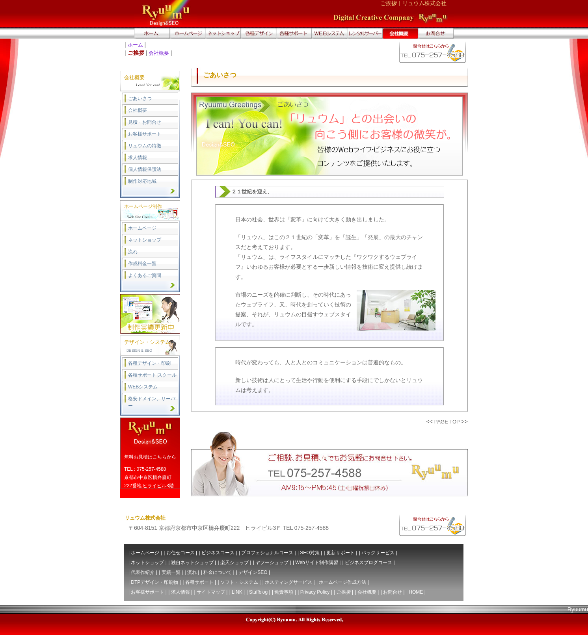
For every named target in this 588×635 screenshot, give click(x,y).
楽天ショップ (234, 562)
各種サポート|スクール (152, 375)
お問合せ (392, 592)
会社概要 (159, 53)
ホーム (135, 45)
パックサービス (377, 552)
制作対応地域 (142, 181)
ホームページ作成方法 (342, 582)
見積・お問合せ (144, 122)
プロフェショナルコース (267, 552)
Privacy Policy (315, 592)
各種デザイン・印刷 (149, 363)
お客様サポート (144, 134)
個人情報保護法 (144, 169)
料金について (217, 572)
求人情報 (137, 157)
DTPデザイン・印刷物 (154, 582)
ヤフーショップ (271, 562)
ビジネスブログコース (368, 562)
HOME (416, 592)
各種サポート (199, 582)
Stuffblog (258, 592)
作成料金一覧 (142, 263)
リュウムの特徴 (144, 146)
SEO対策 (309, 552)
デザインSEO (252, 572)
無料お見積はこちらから (150, 457)
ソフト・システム (239, 582)
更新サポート (340, 552)
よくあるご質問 (144, 275)
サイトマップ (211, 592)
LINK (237, 592)
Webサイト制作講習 (316, 562)
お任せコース (180, 552)
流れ (133, 251)
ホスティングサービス (288, 582)
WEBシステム (143, 387)
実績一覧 (171, 572)
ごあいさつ (140, 98)
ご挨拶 (344, 592)
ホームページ (142, 228)
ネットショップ (144, 240)
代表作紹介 (142, 572)
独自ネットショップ (192, 562)
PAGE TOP (447, 422)
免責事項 (283, 592)
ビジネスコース (217, 552)
